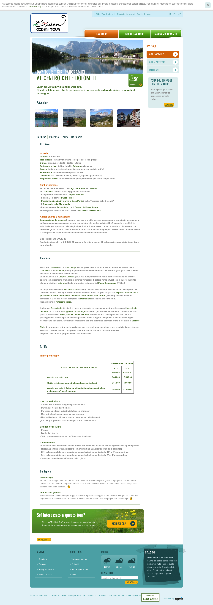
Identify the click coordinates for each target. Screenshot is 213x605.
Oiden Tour (101, 14)
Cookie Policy (34, 6)
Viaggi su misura (46, 569)
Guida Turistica (45, 574)
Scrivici (140, 14)
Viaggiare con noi (79, 559)
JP (179, 14)
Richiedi (133, 84)
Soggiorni (43, 559)
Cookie (61, 595)
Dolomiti (75, 564)
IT (170, 14)
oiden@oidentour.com (137, 595)
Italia (74, 574)
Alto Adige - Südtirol (81, 569)
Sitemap (71, 595)
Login (147, 14)
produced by (173, 598)
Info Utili (111, 14)
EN (174, 14)
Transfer (42, 564)
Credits (52, 595)
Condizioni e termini (126, 14)
